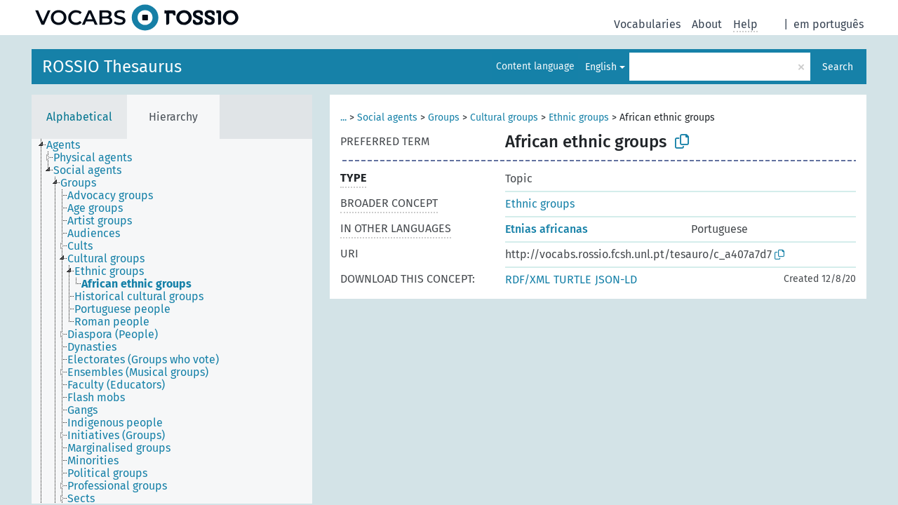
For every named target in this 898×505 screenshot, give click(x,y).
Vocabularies (647, 24)
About (707, 24)
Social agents (387, 117)
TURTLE (572, 279)
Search (837, 67)
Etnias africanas (546, 229)
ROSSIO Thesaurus (112, 66)
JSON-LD (616, 279)
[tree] (172, 321)
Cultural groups (504, 117)
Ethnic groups (579, 117)
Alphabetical (79, 116)
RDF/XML (527, 279)
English (601, 67)
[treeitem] (69, 145)
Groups (444, 117)
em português (828, 24)
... (343, 117)
